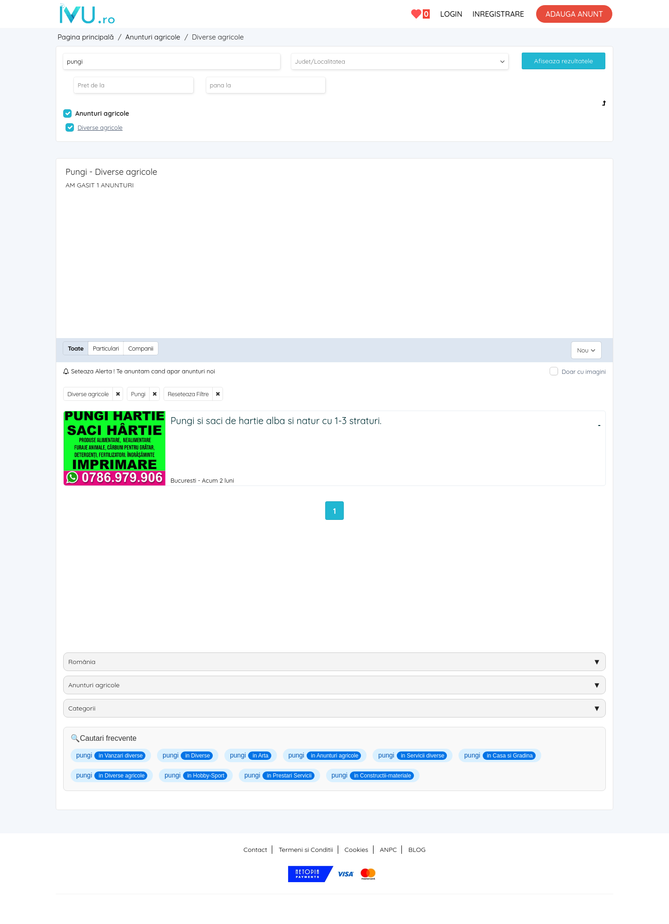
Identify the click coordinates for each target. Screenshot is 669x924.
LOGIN (451, 14)
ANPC (388, 847)
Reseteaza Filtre (188, 390)
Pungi (138, 390)
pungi (110, 753)
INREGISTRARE (498, 14)
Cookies (356, 847)
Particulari (106, 348)
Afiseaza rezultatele (563, 61)
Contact (255, 847)
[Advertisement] (334, 259)
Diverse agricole (88, 390)
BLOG (417, 847)
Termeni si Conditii (306, 847)
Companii (140, 348)
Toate (76, 348)
